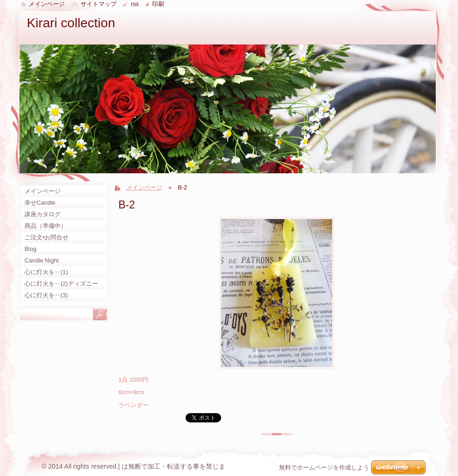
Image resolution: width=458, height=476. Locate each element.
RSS (135, 3)
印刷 (158, 3)
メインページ (144, 187)
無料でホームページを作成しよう (324, 467)
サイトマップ (98, 3)
